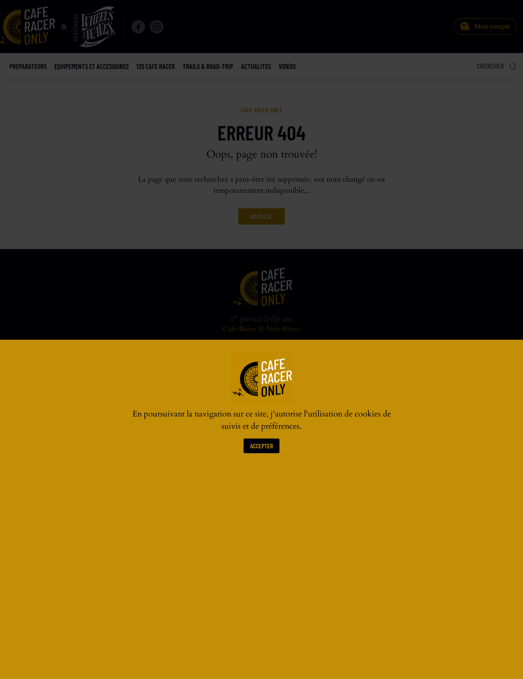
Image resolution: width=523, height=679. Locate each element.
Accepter (261, 446)
